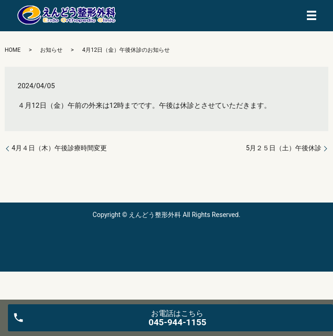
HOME (13, 50)
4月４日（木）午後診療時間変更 (59, 148)
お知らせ (51, 50)
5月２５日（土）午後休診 (283, 148)
